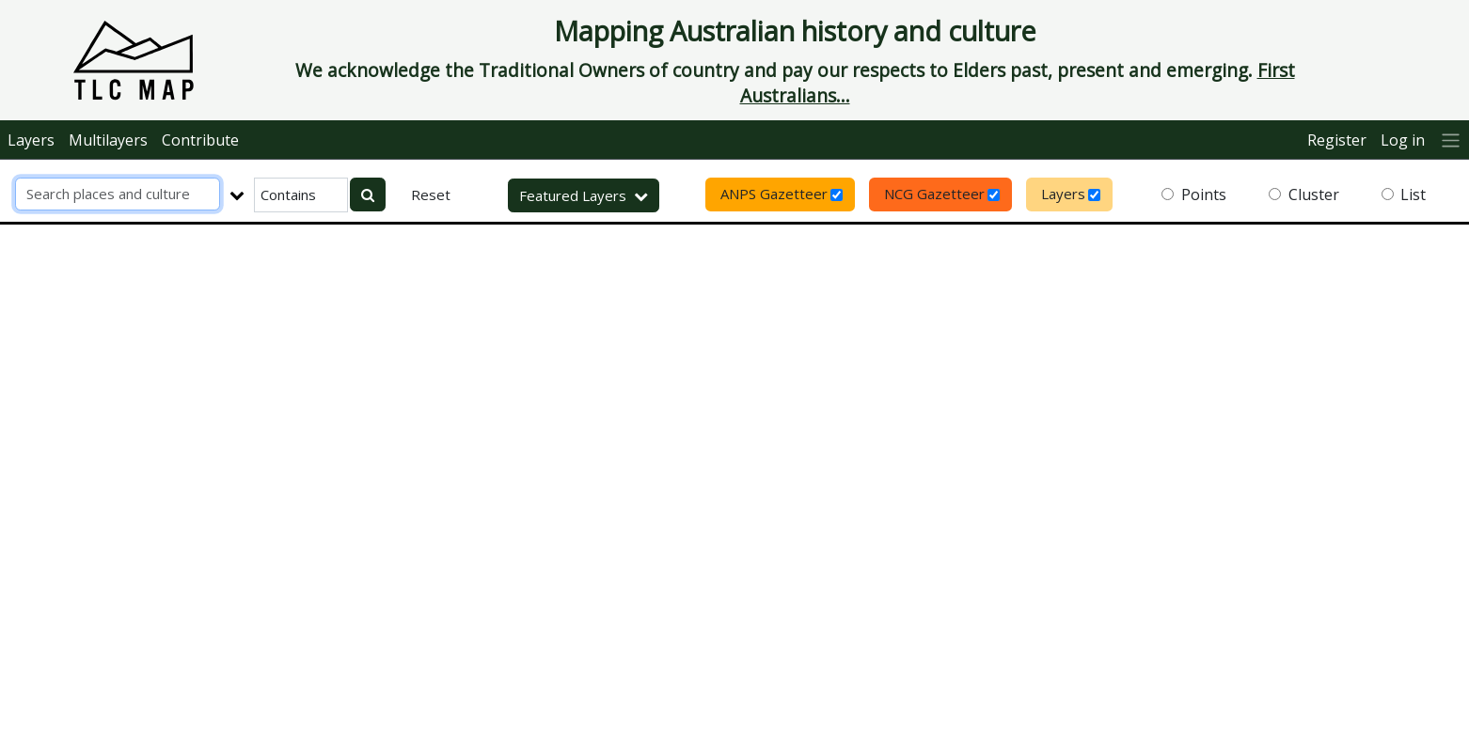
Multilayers (108, 140)
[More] (1451, 139)
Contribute (200, 140)
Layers (31, 140)
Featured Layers (583, 195)
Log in (1403, 140)
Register (1336, 140)
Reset (430, 194)
